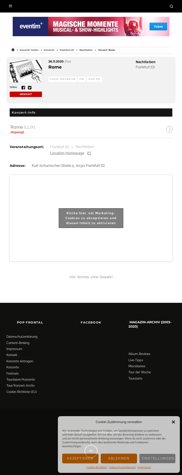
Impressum (144, 467)
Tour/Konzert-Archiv (20, 385)
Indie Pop (94, 79)
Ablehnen (119, 458)
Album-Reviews (139, 354)
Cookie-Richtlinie (96, 467)
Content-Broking (17, 343)
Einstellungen (158, 458)
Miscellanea (136, 366)
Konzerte (12, 367)
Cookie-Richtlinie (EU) (21, 392)
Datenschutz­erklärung (122, 467)
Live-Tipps (135, 360)
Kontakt (11, 355)
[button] (173, 422)
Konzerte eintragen (19, 361)
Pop (82, 79)
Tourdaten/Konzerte (20, 379)
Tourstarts (135, 378)
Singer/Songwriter (63, 79)
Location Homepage (67, 153)
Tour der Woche (139, 372)
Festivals (12, 373)
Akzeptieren (80, 458)
